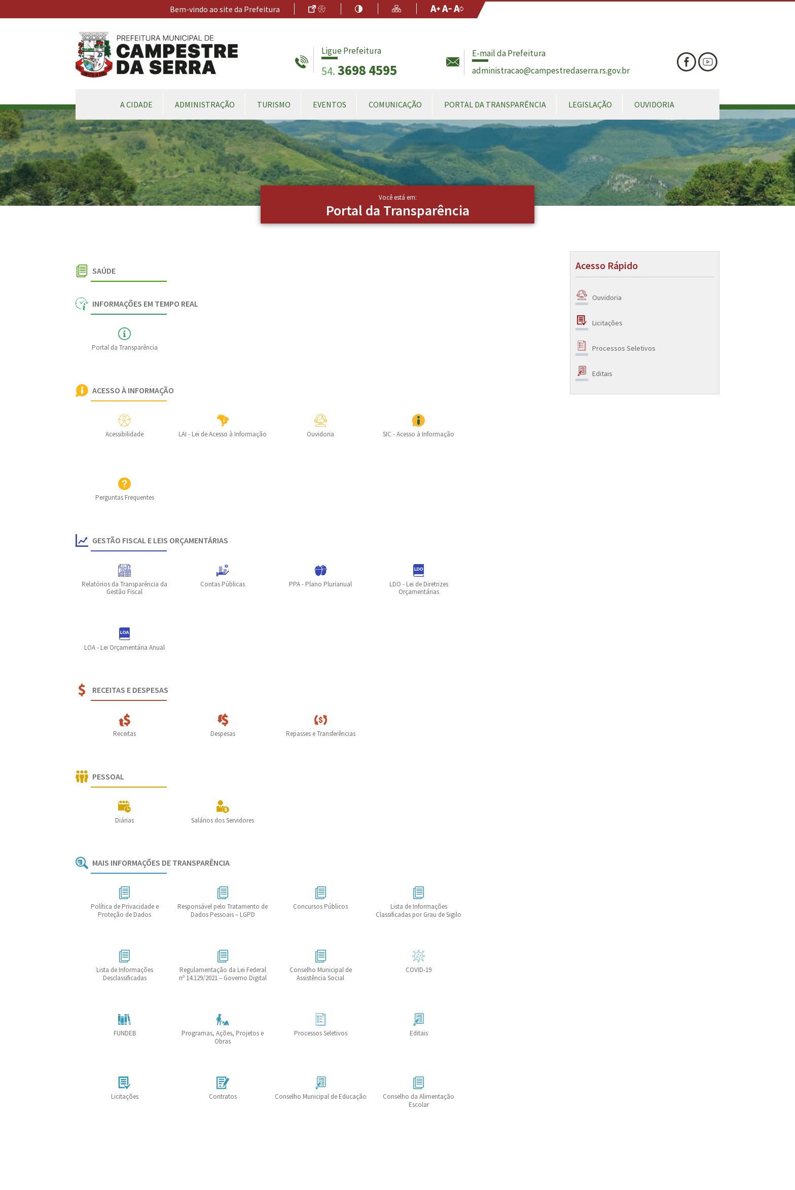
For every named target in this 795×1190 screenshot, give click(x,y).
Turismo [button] (274, 104)
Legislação (590, 104)
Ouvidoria (654, 104)
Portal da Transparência (495, 104)
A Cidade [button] (136, 104)
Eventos (329, 104)
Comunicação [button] (395, 104)
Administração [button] (205, 104)
